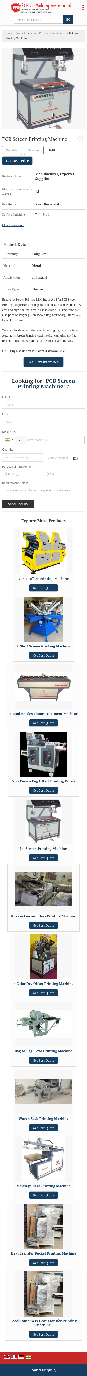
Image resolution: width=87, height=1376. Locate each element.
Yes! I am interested (43, 362)
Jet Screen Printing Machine (43, 848)
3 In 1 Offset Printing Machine (43, 578)
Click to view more (13, 225)
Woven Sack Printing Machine (44, 1118)
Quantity (7, 449)
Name (6, 397)
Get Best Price (17, 160)
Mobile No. (9, 432)
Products (21, 33)
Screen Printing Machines (46, 33)
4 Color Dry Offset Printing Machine (44, 983)
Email (5, 414)
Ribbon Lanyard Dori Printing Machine (43, 916)
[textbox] (34, 150)
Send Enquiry (44, 1370)
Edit (52, 150)
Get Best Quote (43, 588)
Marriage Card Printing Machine (43, 1186)
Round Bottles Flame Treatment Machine (43, 713)
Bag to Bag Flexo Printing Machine (43, 1051)
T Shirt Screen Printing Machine (43, 646)
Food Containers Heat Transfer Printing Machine (43, 1323)
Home (8, 33)
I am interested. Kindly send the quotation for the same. (43, 491)
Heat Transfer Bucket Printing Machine (43, 1253)
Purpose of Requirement (17, 466)
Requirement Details (15, 483)
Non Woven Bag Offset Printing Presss (43, 781)
